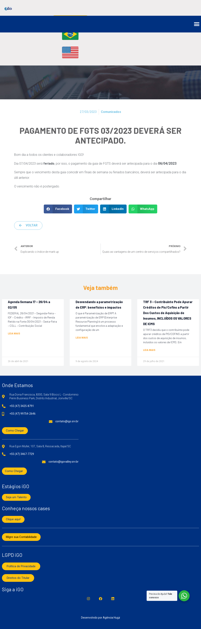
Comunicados (111, 112)
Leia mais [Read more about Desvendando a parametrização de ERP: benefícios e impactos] (82, 337)
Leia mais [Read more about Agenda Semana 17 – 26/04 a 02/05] (14, 333)
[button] (196, 24)
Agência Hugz (111, 617)
